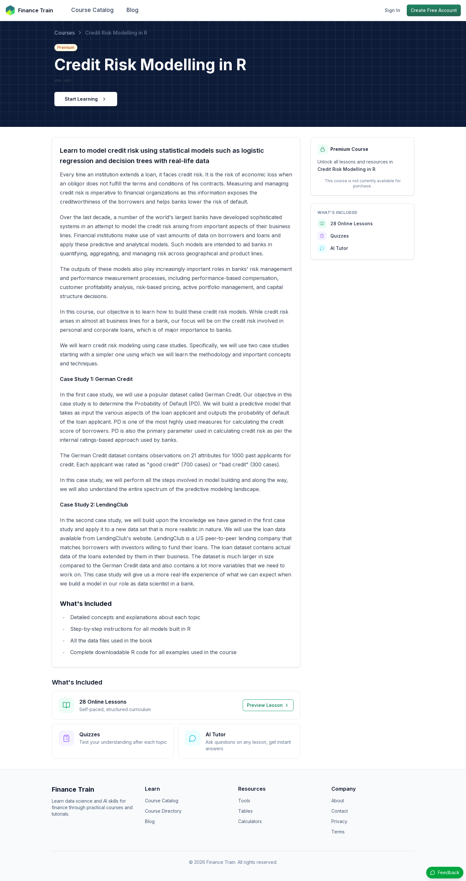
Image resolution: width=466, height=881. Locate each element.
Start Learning (86, 99)
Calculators (250, 821)
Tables (245, 811)
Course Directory (163, 811)
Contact (339, 811)
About (337, 800)
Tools (244, 800)
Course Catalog (92, 10)
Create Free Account (434, 10)
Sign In (392, 10)
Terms (338, 831)
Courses (64, 32)
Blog (133, 10)
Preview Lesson (268, 705)
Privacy (339, 821)
